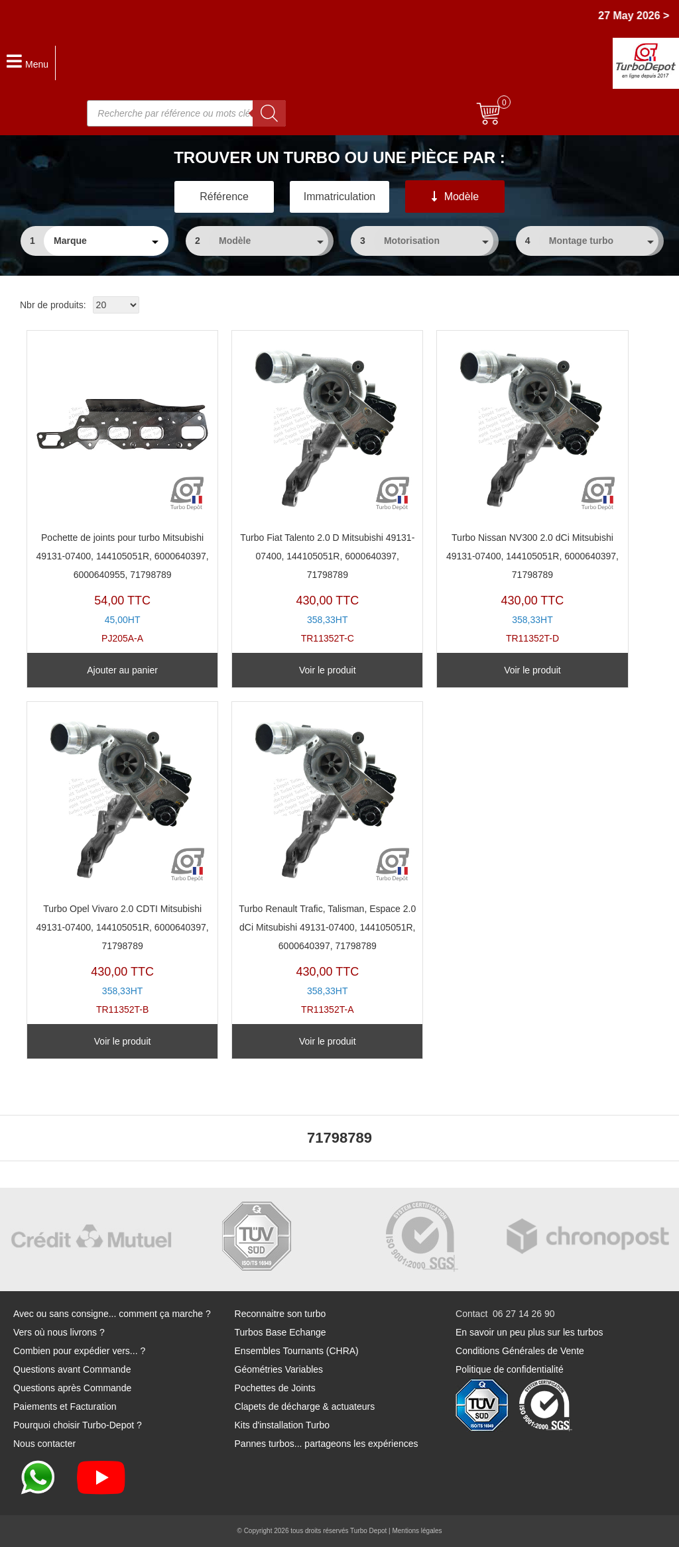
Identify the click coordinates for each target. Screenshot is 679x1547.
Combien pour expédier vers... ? (79, 1351)
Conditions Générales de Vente (520, 1351)
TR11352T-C (327, 490)
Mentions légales (417, 1530)
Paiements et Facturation (65, 1406)
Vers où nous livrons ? (59, 1332)
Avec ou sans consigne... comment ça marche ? (112, 1313)
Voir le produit (327, 670)
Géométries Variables (279, 1369)
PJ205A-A (122, 490)
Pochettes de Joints (275, 1388)
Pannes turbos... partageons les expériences (326, 1443)
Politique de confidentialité (510, 1369)
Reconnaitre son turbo (280, 1313)
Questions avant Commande (72, 1369)
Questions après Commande (72, 1388)
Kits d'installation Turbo (282, 1425)
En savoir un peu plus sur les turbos (529, 1332)
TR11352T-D (532, 490)
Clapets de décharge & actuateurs (305, 1406)
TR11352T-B (122, 862)
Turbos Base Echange (280, 1332)
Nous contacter (44, 1443)
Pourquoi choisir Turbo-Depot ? (77, 1425)
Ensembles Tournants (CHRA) (297, 1351)
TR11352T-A (327, 862)
